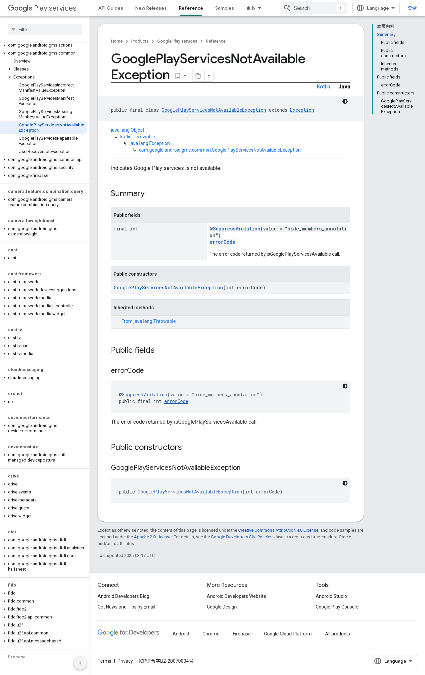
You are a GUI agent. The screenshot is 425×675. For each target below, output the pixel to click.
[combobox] (313, 8)
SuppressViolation (236, 228)
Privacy (125, 661)
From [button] (149, 321)
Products (140, 41)
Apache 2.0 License (153, 536)
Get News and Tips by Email (126, 606)
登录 (412, 8)
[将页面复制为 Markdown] (199, 75)
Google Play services (177, 41)
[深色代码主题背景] (345, 101)
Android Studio (331, 596)
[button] (43, 45)
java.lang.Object (127, 130)
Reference (215, 41)
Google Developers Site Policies (241, 536)
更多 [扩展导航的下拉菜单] (250, 8)
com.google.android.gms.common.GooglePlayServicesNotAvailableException (220, 150)
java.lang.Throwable (155, 321)
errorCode (222, 242)
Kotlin (323, 86)
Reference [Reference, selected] (191, 8)
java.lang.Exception (150, 143)
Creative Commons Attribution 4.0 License (278, 530)
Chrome (211, 633)
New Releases (151, 8)
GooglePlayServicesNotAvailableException (214, 110)
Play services (42, 8)
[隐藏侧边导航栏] (80, 663)
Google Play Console (337, 606)
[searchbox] (45, 29)
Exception (302, 110)
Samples (224, 8)
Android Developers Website (236, 596)
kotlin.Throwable (137, 136)
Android (181, 633)
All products (337, 633)
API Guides (110, 8)
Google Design (222, 606)
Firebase (242, 633)
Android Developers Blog (123, 596)
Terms (104, 661)
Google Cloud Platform (288, 633)
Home (117, 41)
